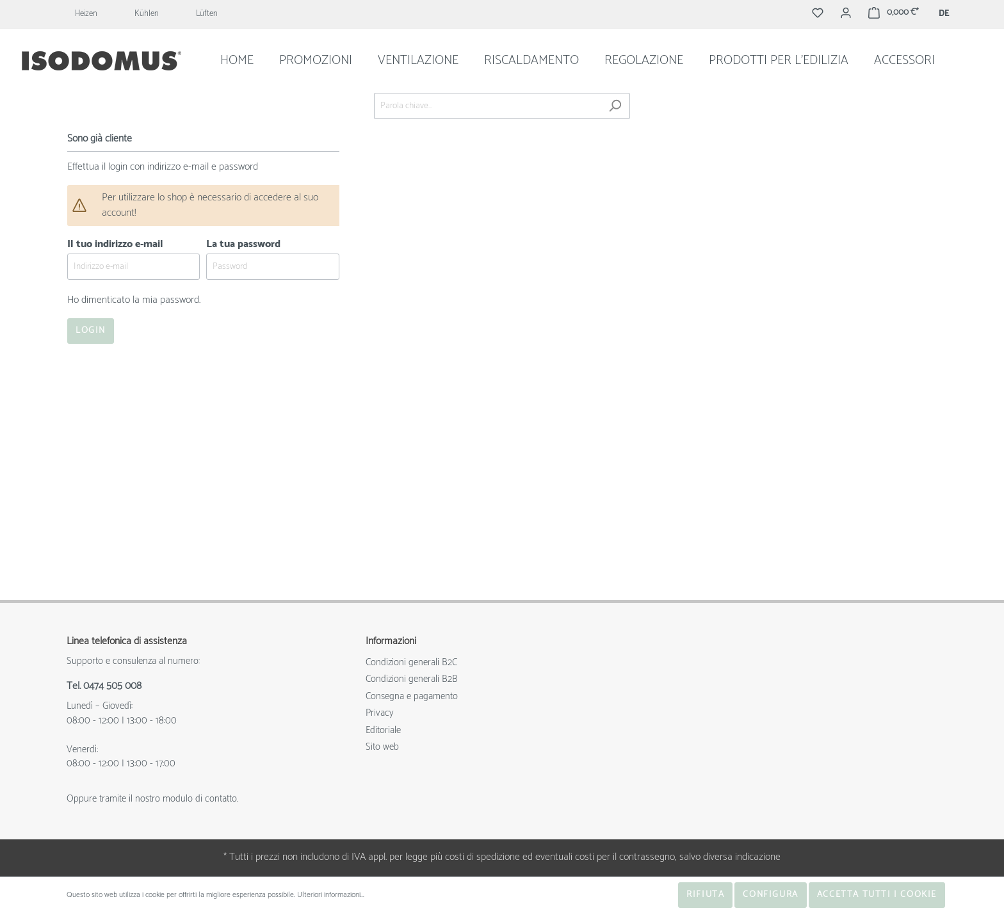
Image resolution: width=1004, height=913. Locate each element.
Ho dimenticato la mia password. (133, 300)
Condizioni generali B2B (412, 679)
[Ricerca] (615, 106)
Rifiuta (705, 894)
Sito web (382, 747)
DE (944, 14)
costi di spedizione (482, 857)
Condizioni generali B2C (411, 662)
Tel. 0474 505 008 (104, 686)
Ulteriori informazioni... (330, 895)
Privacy (380, 713)
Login (91, 330)
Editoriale (383, 730)
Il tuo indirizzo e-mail (115, 244)
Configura (770, 894)
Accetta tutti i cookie (877, 894)
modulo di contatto (200, 799)
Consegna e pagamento (412, 696)
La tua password (243, 244)
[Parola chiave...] (487, 106)
